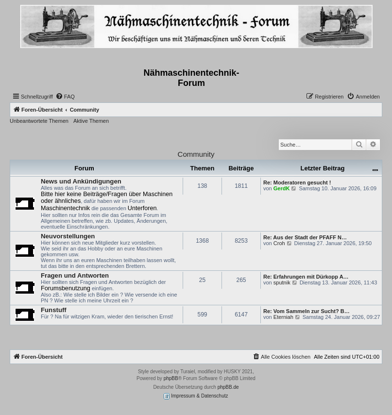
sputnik (281, 282)
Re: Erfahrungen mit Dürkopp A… (306, 277)
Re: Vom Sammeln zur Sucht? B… (306, 311)
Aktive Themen (91, 121)
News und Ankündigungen (81, 181)
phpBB (171, 378)
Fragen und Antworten (75, 275)
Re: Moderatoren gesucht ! (297, 182)
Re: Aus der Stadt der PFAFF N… (305, 237)
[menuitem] (65, 96)
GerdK (281, 188)
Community (196, 154)
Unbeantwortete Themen (39, 121)
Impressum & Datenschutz (196, 396)
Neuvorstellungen (68, 236)
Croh (279, 243)
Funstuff (54, 310)
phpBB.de (228, 387)
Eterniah (283, 317)
